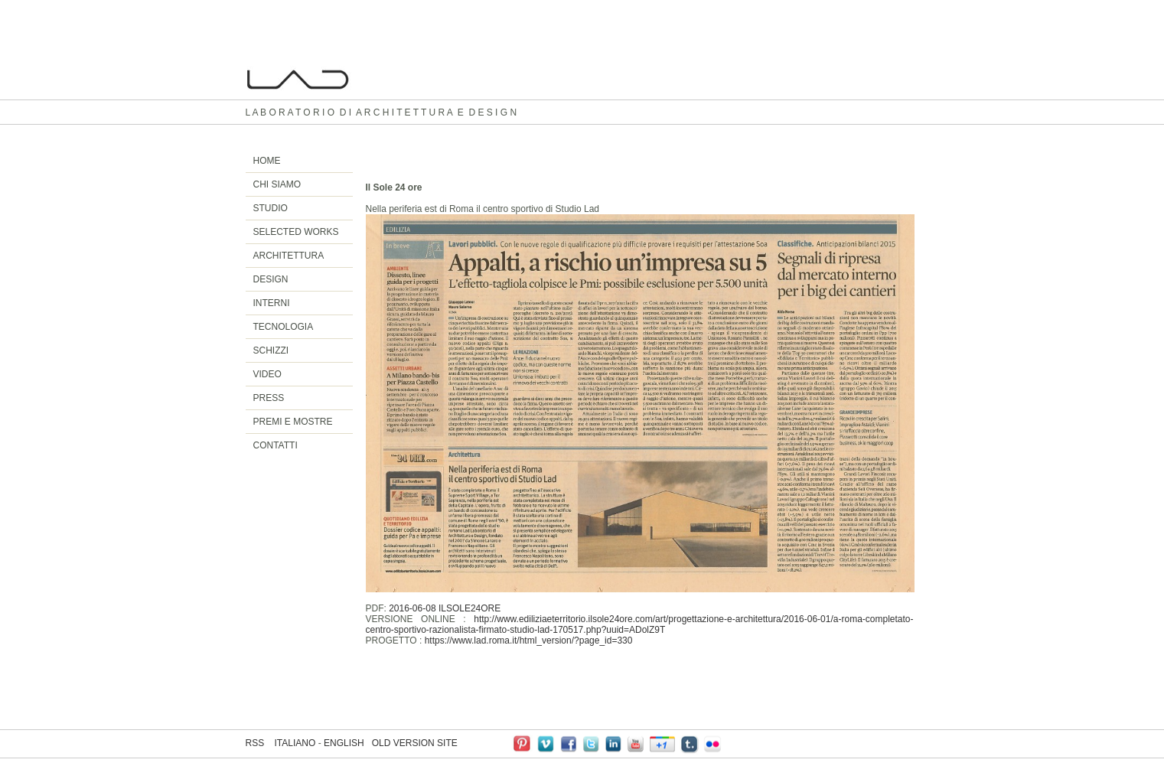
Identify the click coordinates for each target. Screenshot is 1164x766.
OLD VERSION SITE (415, 743)
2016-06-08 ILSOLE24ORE (444, 608)
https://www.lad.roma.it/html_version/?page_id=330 (529, 640)
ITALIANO (295, 743)
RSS (255, 743)
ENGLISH (344, 743)
